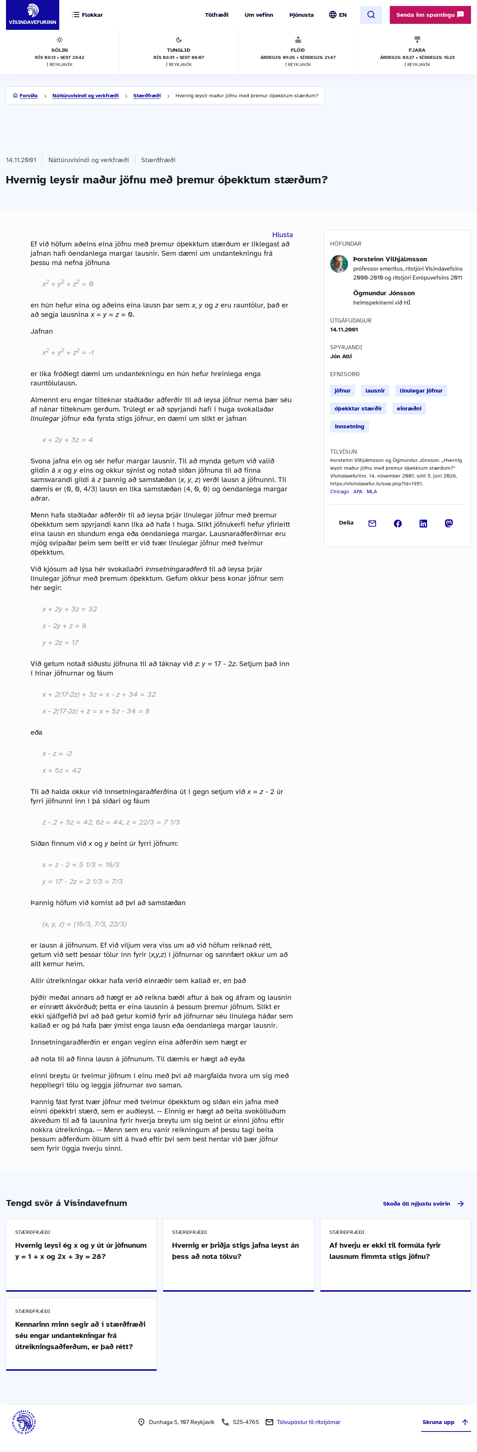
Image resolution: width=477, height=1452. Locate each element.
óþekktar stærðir (358, 408)
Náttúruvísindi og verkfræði (86, 95)
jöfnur (343, 390)
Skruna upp (446, 1422)
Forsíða (29, 95)
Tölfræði (216, 15)
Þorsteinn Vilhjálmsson (390, 259)
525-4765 (246, 1422)
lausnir (375, 390)
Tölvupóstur (308, 1422)
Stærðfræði (147, 95)
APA (358, 491)
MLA (372, 491)
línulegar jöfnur (421, 390)
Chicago (339, 491)
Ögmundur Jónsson (384, 293)
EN (343, 15)
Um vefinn (259, 15)
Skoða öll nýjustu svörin (424, 1203)
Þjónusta (302, 15)
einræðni (409, 408)
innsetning (349, 426)
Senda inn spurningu (430, 14)
